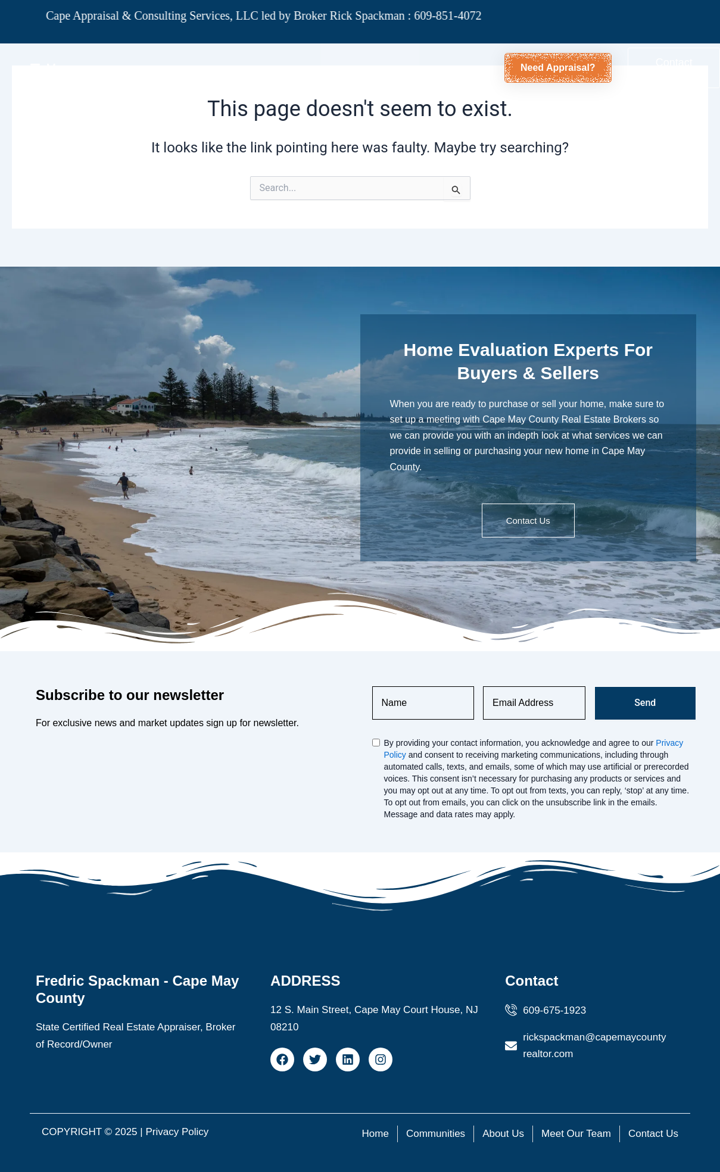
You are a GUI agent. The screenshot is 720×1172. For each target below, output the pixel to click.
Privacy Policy (176, 1131)
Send (645, 702)
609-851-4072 (416, 15)
